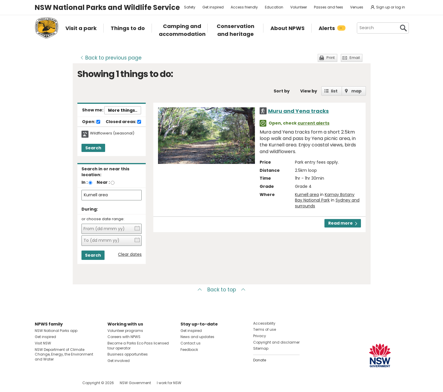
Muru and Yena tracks (298, 111)
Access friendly (244, 7)
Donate (259, 360)
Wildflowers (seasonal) (112, 133)
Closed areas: (123, 122)
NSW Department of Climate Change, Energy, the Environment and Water (64, 354)
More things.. (122, 110)
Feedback (189, 349)
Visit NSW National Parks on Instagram (52, 382)
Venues (356, 7)
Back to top (221, 289)
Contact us (190, 343)
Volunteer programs (125, 330)
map (356, 91)
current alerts (313, 123)
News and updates (197, 336)
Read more (342, 223)
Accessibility (264, 323)
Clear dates (130, 254)
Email (355, 57)
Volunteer (298, 7)
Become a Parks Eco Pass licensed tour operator (138, 346)
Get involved (118, 360)
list (334, 91)
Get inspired (213, 7)
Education (274, 7)
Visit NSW (43, 343)
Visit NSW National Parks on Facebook (40, 382)
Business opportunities (127, 354)
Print (330, 57)
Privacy (259, 335)
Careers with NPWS (123, 336)
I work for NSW (169, 382)
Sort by (282, 91)
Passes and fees (328, 7)
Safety (189, 7)
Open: (91, 122)
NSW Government (135, 382)
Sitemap (260, 348)
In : (84, 182)
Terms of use (264, 329)
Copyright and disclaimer (276, 342)
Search (93, 148)
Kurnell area (307, 194)
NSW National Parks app (56, 330)
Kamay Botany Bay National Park (325, 197)
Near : (103, 182)
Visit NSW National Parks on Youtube (65, 382)
